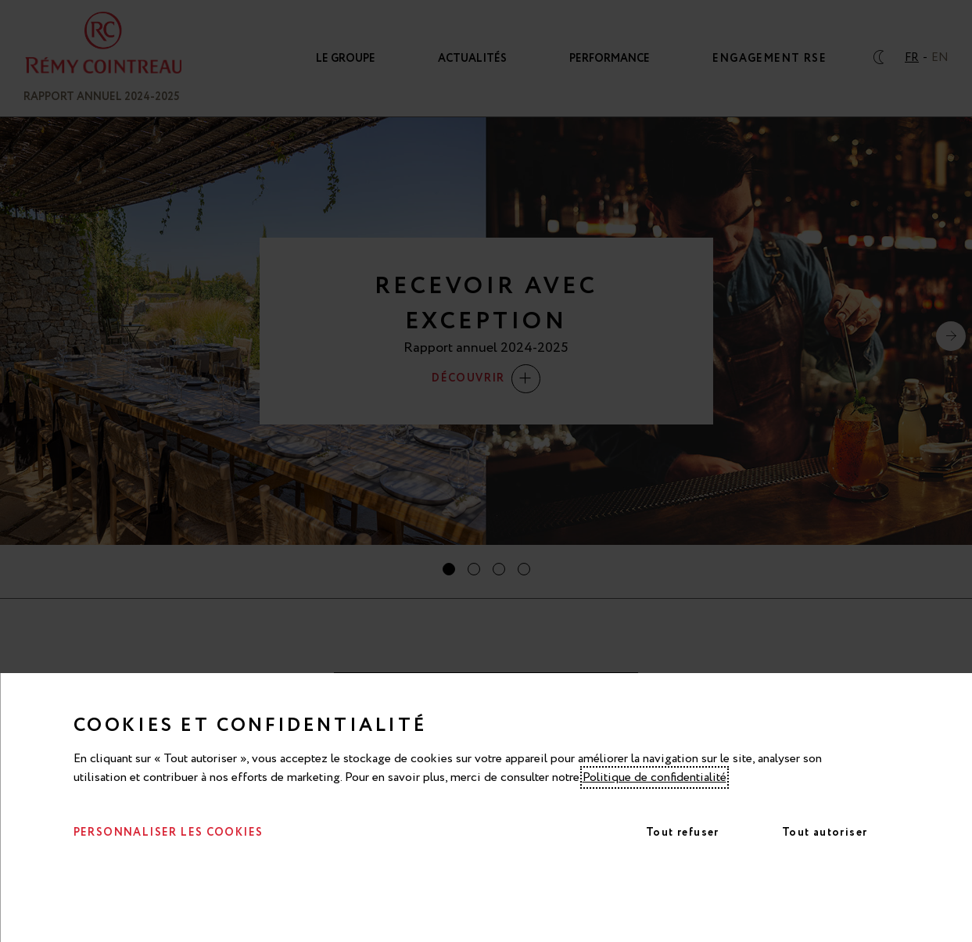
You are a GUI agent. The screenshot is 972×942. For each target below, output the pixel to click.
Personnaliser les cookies (169, 832)
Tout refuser (682, 832)
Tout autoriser (825, 832)
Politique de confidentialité (654, 777)
